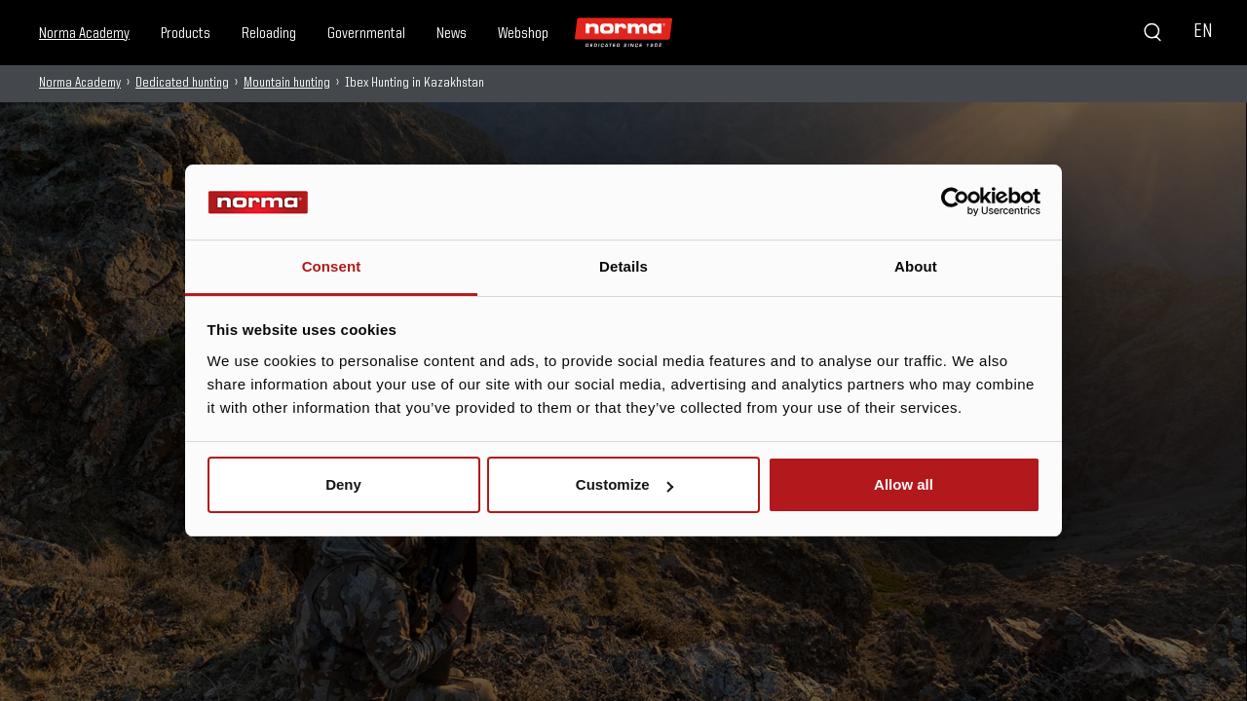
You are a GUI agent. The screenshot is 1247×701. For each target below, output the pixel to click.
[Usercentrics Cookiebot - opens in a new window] (955, 201)
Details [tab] (623, 266)
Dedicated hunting (182, 83)
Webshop (523, 34)
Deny (343, 484)
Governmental (366, 34)
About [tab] (915, 266)
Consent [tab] (331, 266)
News (451, 34)
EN (1202, 32)
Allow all (903, 484)
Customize (624, 484)
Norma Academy (84, 34)
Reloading (269, 34)
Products (185, 34)
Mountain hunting (287, 83)
